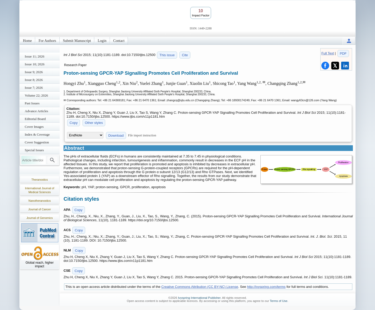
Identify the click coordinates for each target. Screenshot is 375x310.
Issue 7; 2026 (34, 88)
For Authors (47, 41)
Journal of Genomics (40, 217)
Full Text (327, 53)
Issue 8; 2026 (34, 80)
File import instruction (142, 135)
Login (102, 41)
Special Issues (34, 150)
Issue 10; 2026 (35, 64)
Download (116, 135)
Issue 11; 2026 (34, 56)
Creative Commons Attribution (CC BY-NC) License (199, 287)
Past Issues (32, 103)
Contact (119, 41)
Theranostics (40, 179)
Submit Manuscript (77, 41)
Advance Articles (36, 111)
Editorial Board (35, 119)
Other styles (94, 123)
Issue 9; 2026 (34, 72)
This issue (167, 55)
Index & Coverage (37, 134)
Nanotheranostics (39, 200)
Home (27, 41)
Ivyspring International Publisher (199, 297)
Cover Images (34, 127)
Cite (185, 55)
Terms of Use (279, 300)
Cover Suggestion (37, 142)
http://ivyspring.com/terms (266, 287)
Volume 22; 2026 (36, 95)
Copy (74, 123)
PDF (343, 53)
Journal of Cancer (39, 209)
